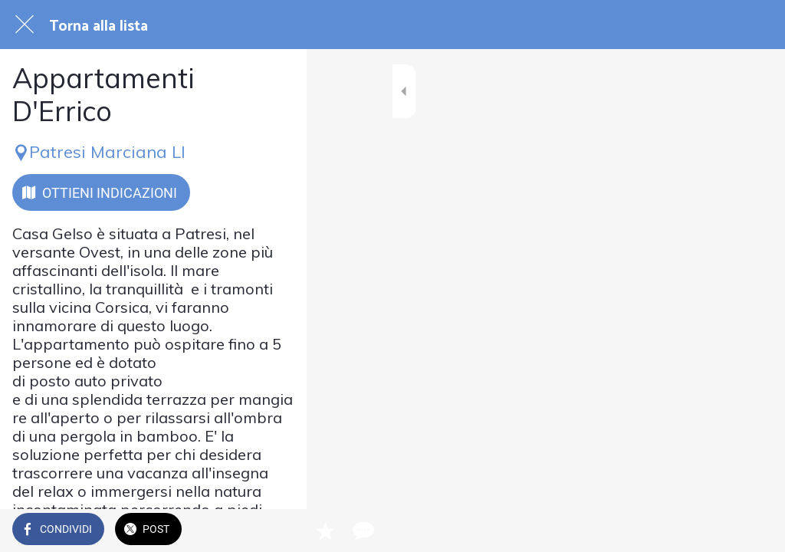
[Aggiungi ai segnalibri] (717, 530)
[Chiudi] (24, 24)
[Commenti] (754, 530)
